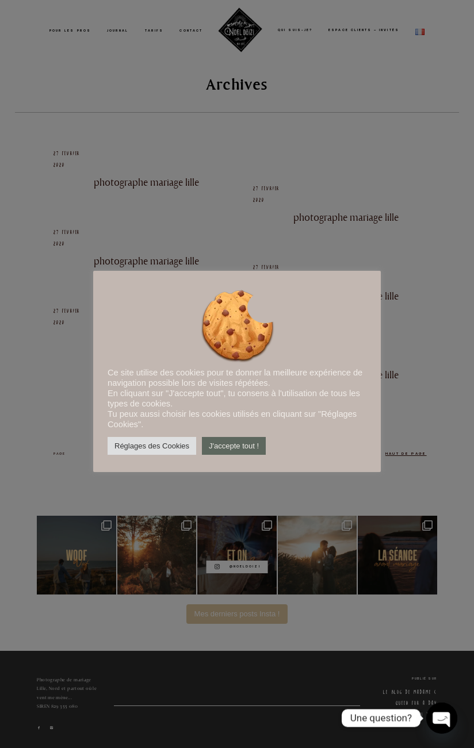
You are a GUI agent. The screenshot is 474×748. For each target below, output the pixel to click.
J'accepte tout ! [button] (234, 446)
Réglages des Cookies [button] (151, 446)
